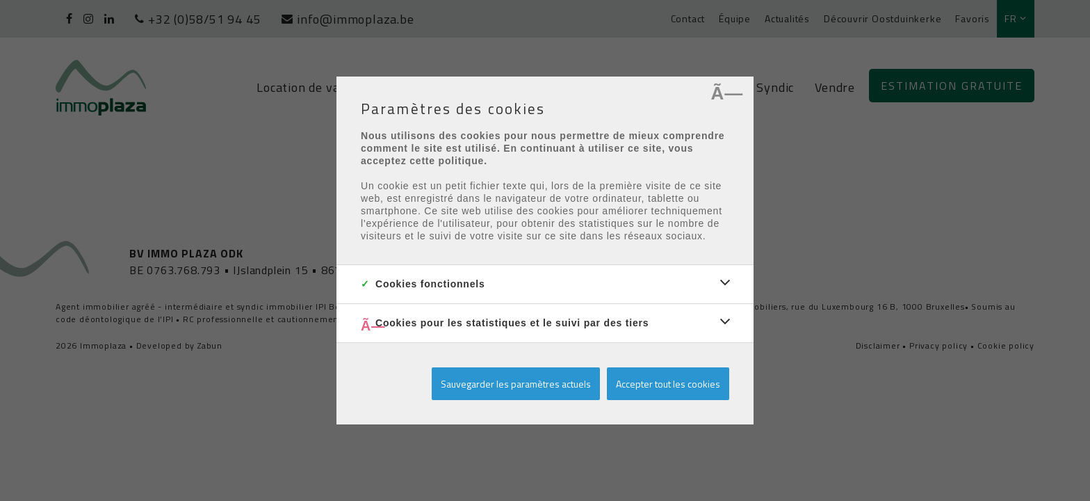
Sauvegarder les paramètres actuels (516, 383)
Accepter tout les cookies (668, 383)
